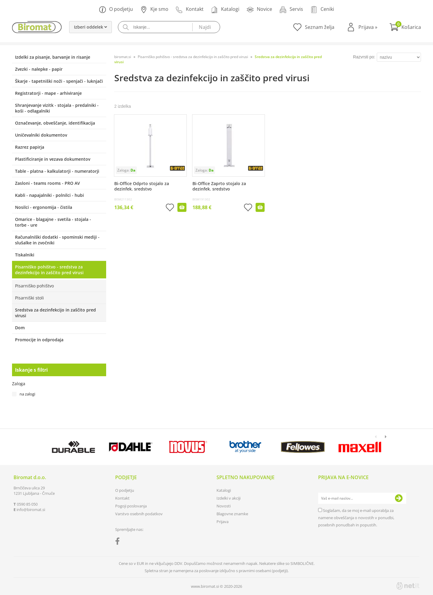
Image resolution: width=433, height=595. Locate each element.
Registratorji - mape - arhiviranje (48, 93)
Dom (20, 327)
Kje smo (154, 9)
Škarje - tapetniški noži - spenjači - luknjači (59, 81)
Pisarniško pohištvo (34, 286)
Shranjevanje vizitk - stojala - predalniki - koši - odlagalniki (57, 108)
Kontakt (190, 9)
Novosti (223, 506)
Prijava (367, 27)
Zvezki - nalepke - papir (39, 69)
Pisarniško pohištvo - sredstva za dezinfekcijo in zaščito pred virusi (49, 269)
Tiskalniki (24, 255)
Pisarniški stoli (29, 298)
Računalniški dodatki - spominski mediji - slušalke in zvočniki (57, 240)
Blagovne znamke (232, 513)
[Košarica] (405, 27)
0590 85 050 (27, 504)
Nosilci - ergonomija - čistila (43, 207)
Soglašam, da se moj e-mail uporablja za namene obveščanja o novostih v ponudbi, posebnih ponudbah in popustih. (356, 518)
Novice (259, 9)
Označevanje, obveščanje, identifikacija (55, 123)
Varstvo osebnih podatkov (139, 513)
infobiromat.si (31, 509)
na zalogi (27, 394)
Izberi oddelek (90, 27)
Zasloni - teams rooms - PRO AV (47, 183)
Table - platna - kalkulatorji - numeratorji (57, 171)
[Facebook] (119, 542)
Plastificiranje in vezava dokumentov (52, 159)
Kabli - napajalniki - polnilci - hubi (49, 195)
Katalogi (225, 9)
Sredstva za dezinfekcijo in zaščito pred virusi (55, 312)
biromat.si (122, 56)
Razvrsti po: (364, 56)
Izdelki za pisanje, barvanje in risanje (52, 57)
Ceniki (322, 9)
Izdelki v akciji (228, 498)
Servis (291, 9)
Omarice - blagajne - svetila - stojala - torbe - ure (53, 222)
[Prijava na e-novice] (398, 498)
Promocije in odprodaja (39, 339)
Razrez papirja (29, 147)
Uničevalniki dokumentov (41, 135)
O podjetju (116, 9)
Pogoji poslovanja (131, 506)
